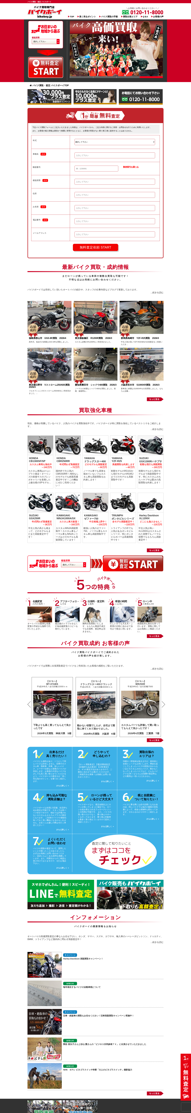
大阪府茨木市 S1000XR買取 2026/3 (140, 385)
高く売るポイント (87, 16)
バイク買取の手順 (109, 16)
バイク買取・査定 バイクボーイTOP (49, 85)
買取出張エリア (130, 16)
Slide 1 (81, 77)
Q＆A (145, 16)
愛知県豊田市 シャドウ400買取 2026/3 (96, 385)
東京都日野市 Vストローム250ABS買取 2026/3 (50, 386)
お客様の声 (158, 16)
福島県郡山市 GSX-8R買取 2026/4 (48, 338)
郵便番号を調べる (131, 167)
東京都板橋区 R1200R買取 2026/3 (94, 338)
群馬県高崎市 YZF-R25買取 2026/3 (140, 338)
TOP (72, 16)
